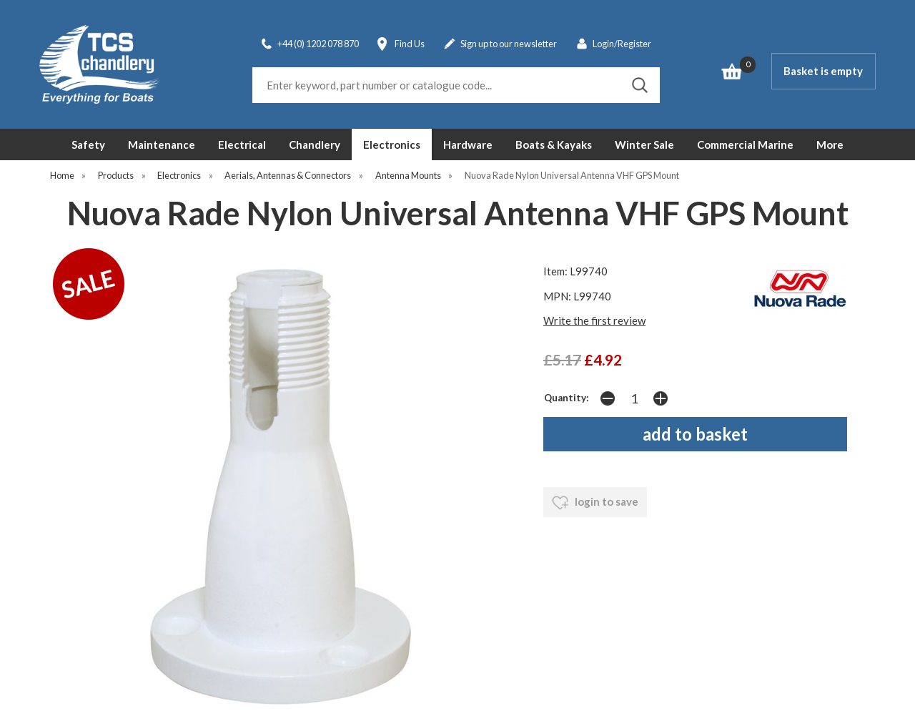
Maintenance (161, 144)
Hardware (468, 144)
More (830, 144)
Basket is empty (823, 70)
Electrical (242, 144)
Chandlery (314, 144)
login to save (595, 502)
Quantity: (566, 397)
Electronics (391, 144)
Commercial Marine (745, 144)
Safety (88, 144)
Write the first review (594, 320)
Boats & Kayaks (553, 144)
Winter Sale (644, 144)
